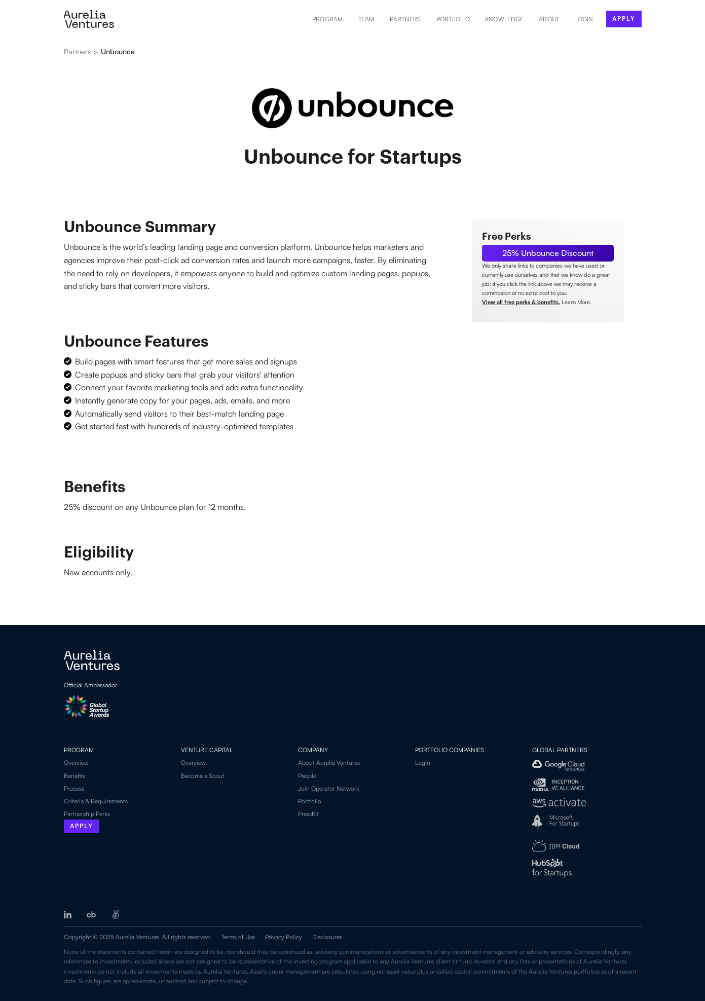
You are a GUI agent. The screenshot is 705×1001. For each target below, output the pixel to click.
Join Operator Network (328, 788)
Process (74, 788)
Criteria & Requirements (96, 801)
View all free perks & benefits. (521, 302)
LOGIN (583, 19)
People (307, 776)
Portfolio (453, 19)
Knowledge (504, 19)
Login (422, 762)
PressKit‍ (308, 814)
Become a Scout (203, 776)
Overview (76, 762)
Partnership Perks (87, 814)
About (549, 19)
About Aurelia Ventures (329, 762)
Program (327, 19)
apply (624, 19)
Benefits (74, 776)
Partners (405, 19)
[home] (89, 19)
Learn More (576, 302)
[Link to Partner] (548, 253)
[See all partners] (118, 54)
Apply (81, 826)
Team (366, 19)
